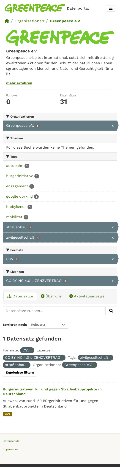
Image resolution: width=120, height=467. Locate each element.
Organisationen (29, 21)
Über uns (51, 296)
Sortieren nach (14, 324)
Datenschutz (11, 441)
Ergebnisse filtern (20, 372)
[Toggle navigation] (110, 8)
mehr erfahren (19, 83)
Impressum (10, 449)
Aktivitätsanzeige (86, 296)
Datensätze (20, 296)
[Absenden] (111, 311)
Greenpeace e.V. (65, 21)
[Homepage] (48, 8)
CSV (7, 413)
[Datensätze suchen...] (54, 311)
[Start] (7, 21)
